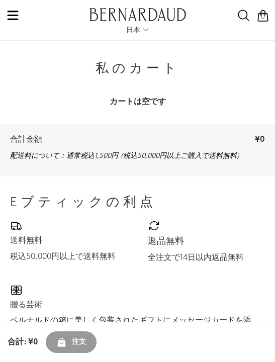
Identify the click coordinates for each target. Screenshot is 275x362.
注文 (71, 342)
